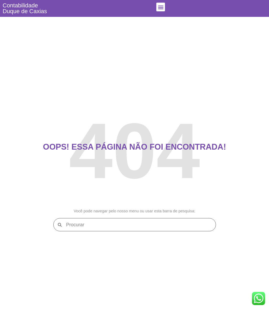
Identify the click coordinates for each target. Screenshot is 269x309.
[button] (160, 7)
